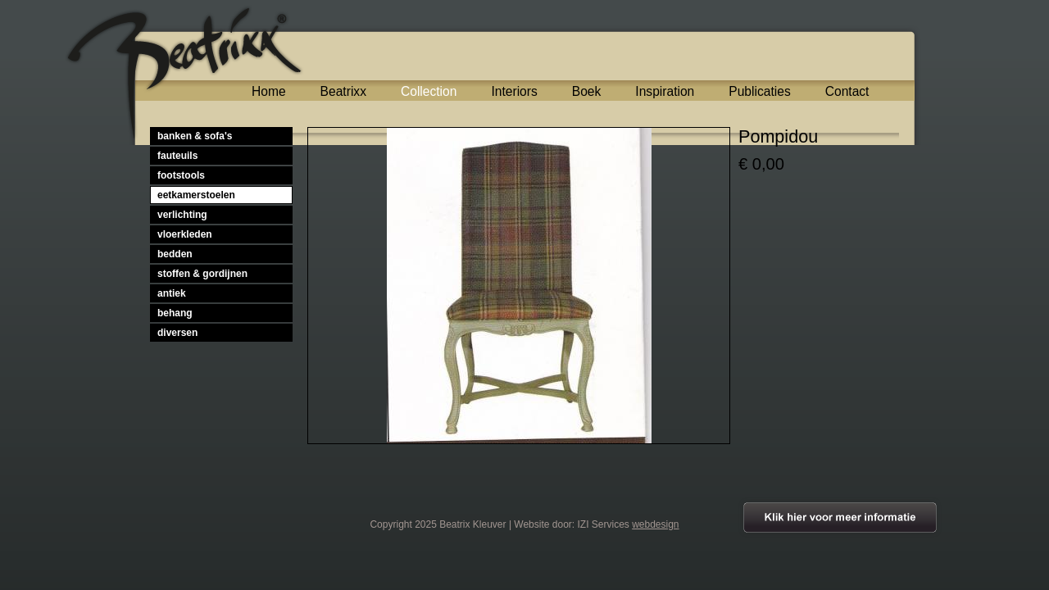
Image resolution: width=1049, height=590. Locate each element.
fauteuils (177, 155)
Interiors (514, 91)
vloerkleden (184, 234)
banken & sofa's (195, 136)
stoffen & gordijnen (202, 273)
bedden (175, 254)
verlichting (182, 214)
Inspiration (664, 91)
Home (269, 91)
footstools (181, 175)
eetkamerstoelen (196, 195)
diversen (177, 332)
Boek (587, 91)
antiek (171, 293)
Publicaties (759, 91)
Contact (847, 91)
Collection (428, 91)
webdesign (655, 524)
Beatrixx (343, 91)
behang (175, 313)
